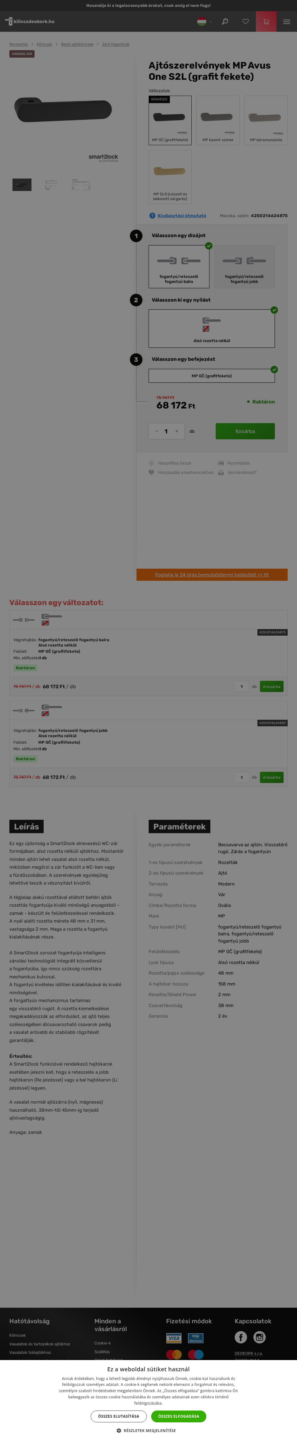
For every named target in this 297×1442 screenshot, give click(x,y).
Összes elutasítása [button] (118, 1416)
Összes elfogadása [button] (178, 1416)
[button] (148, 1431)
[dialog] (148, 721)
